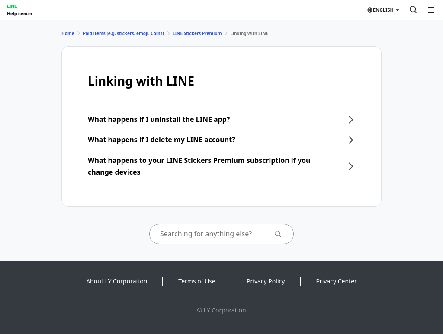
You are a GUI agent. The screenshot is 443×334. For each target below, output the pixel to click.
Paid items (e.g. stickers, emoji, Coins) (123, 33)
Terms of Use (196, 281)
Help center (19, 13)
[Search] (413, 10)
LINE (12, 6)
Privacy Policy (266, 281)
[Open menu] (431, 10)
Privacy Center (336, 281)
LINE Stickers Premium (197, 33)
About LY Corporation (116, 281)
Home (67, 33)
